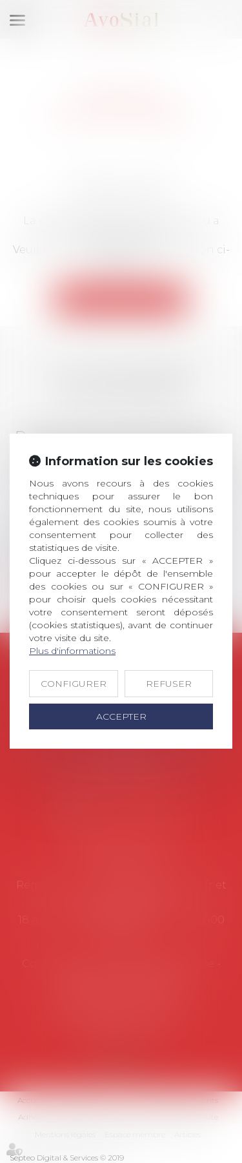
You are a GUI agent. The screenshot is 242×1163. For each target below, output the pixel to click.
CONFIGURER (73, 683)
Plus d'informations (72, 651)
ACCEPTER (121, 716)
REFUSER (169, 683)
